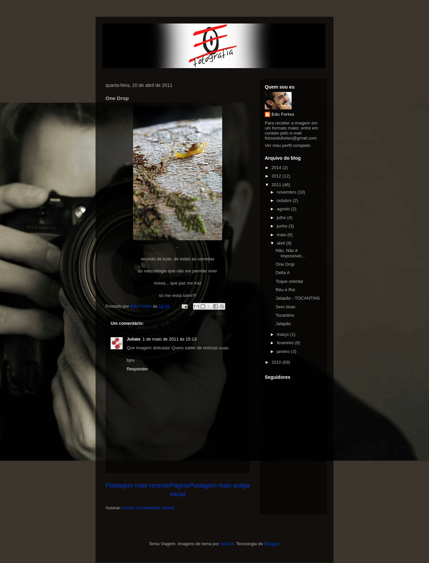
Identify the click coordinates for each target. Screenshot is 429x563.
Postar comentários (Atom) (149, 507)
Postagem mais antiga (219, 485)
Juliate (133, 339)
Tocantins (284, 315)
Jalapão (283, 323)
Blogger (271, 543)
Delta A (282, 272)
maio (282, 234)
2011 (277, 184)
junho (283, 225)
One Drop (284, 264)
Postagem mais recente (138, 485)
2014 (277, 167)
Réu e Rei (285, 289)
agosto (284, 208)
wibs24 (227, 543)
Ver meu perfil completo (288, 145)
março (283, 334)
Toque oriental (289, 281)
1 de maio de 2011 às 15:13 (169, 339)
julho (282, 217)
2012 (277, 175)
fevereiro (286, 342)
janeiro (284, 351)
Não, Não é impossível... (290, 253)
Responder (137, 368)
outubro (285, 200)
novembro (287, 192)
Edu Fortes (282, 114)
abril (281, 243)
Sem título (285, 306)
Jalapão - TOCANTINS (297, 298)
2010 (277, 362)
